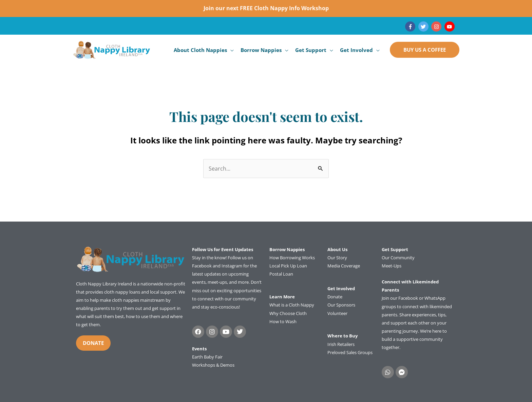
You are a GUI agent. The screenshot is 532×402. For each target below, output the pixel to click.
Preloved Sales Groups (350, 352)
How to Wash (283, 321)
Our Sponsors (341, 305)
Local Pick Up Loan (288, 266)
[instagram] (437, 26)
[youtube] (450, 26)
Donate (334, 297)
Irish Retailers (341, 344)
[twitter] (424, 26)
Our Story (337, 258)
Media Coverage (343, 266)
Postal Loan (281, 274)
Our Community (398, 258)
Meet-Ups (391, 266)
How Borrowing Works (292, 258)
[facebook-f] (411, 26)
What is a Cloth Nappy (291, 305)
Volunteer (337, 313)
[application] (230, 50)
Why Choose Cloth (288, 313)
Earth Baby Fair (207, 357)
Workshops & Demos (213, 365)
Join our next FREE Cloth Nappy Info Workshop (266, 8)
